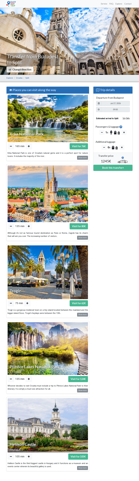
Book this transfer (113, 167)
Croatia (19, 78)
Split (27, 78)
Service (104, 4)
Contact (128, 4)
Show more (82, 158)
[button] (20, 70)
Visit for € (79, 146)
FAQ (111, 4)
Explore (119, 4)
